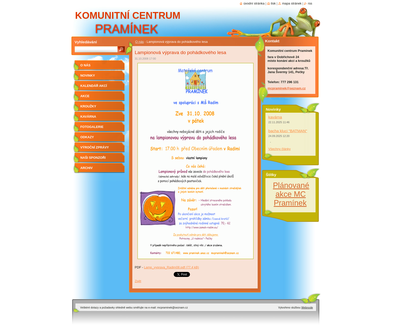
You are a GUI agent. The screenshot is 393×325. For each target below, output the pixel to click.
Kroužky (88, 106)
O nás (139, 42)
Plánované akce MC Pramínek (291, 194)
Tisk (273, 3)
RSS (310, 3)
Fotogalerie (92, 127)
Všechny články (279, 149)
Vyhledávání (86, 42)
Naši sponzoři (93, 157)
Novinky (87, 75)
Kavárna (88, 116)
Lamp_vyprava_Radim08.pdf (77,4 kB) (171, 267)
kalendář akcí (93, 86)
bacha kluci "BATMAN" (287, 131)
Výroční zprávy (94, 147)
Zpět (138, 281)
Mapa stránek (292, 3)
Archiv (86, 168)
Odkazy (87, 137)
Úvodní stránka (253, 3)
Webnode (307, 307)
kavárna (275, 117)
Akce (84, 96)
